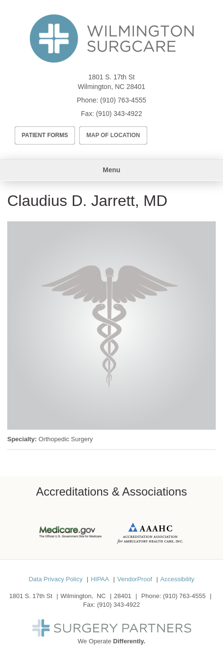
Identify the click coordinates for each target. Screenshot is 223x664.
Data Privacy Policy (55, 579)
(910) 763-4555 (123, 100)
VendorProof (134, 579)
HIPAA (100, 579)
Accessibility (177, 579)
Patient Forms (45, 135)
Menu (111, 170)
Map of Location (113, 135)
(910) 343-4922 (119, 113)
